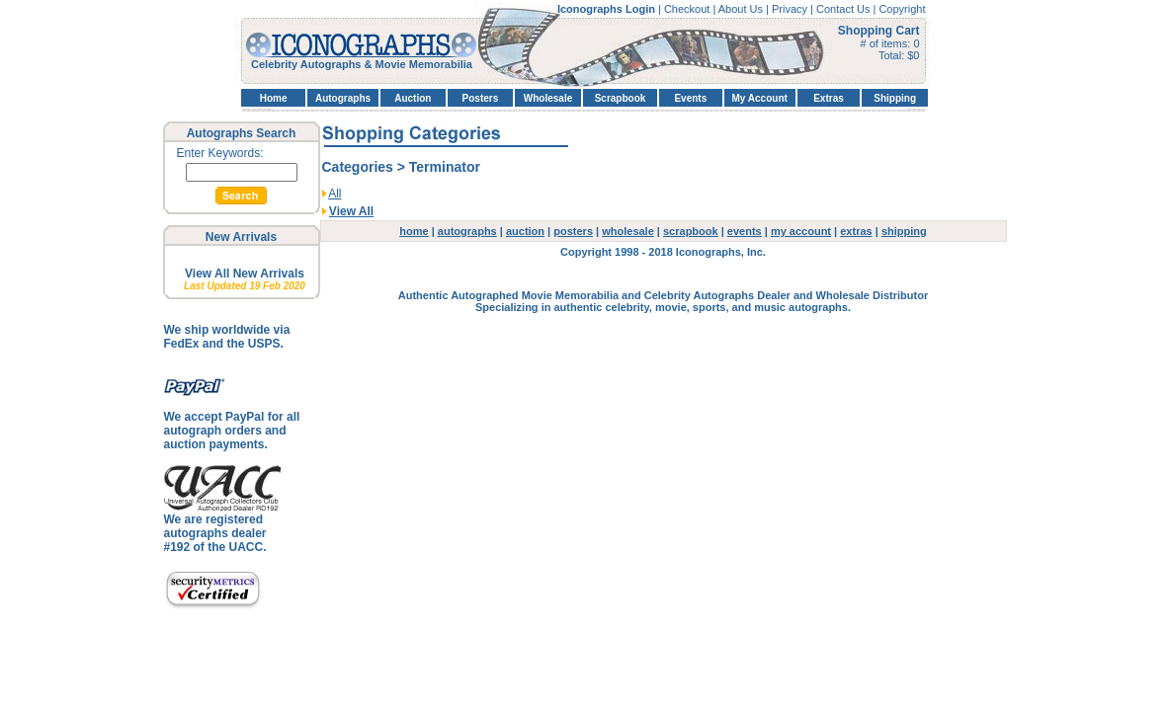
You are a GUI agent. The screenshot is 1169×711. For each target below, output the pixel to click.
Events (690, 98)
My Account (760, 98)
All (334, 193)
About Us (742, 9)
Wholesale (548, 98)
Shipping (895, 98)
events (744, 231)
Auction (412, 98)
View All (351, 211)
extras (856, 231)
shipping (904, 231)
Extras (828, 98)
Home (274, 98)
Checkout (688, 9)
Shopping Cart (879, 31)
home (413, 231)
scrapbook (690, 231)
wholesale (628, 231)
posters (573, 231)
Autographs (343, 98)
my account (801, 231)
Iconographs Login (607, 9)
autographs (467, 231)
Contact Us (844, 9)
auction (525, 231)
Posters (480, 98)
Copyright (901, 9)
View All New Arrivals (244, 273)
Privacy (791, 9)
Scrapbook (620, 98)
